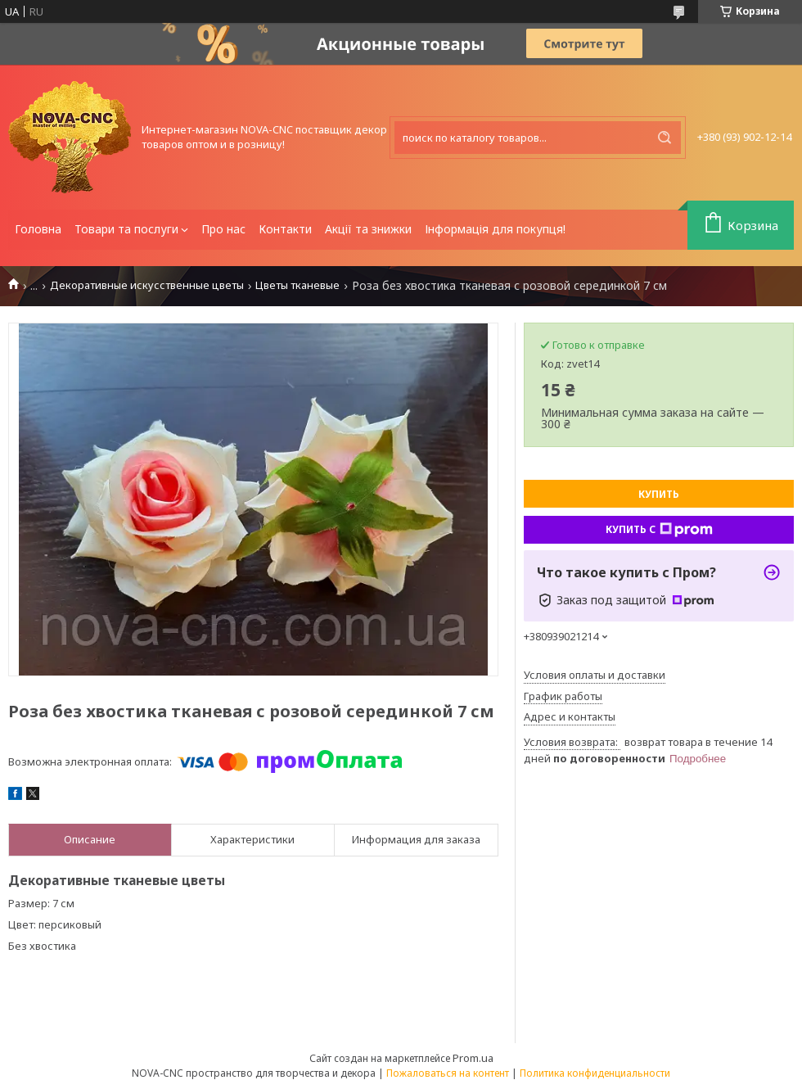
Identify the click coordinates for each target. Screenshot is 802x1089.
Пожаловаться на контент (447, 1073)
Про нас (223, 229)
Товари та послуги (126, 229)
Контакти (285, 229)
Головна (38, 229)
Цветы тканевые (297, 285)
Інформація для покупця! (495, 229)
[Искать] (664, 137)
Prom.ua (473, 1058)
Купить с (659, 529)
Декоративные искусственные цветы (147, 285)
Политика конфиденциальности (595, 1073)
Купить (658, 494)
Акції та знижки (368, 229)
